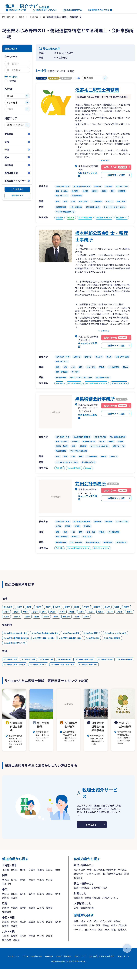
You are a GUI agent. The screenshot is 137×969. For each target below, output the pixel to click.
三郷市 (27, 616)
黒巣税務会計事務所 (95, 398)
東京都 (49, 879)
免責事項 (49, 956)
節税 (126, 873)
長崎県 (23, 935)
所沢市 (57, 607)
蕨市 (44, 611)
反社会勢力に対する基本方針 (101, 956)
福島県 (58, 869)
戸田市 (52, 611)
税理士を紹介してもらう (44, 10)
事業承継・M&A (99, 887)
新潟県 (5, 893)
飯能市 (67, 607)
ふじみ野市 (34, 17)
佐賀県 (14, 935)
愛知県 (14, 897)
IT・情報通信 (80, 925)
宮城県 (31, 869)
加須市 (76, 607)
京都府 (14, 907)
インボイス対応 (92, 873)
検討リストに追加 (116, 175)
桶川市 (110, 611)
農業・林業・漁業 (93, 929)
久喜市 (119, 611)
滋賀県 (49, 907)
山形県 (49, 869)
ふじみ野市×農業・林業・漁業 (62, 664)
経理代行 (78, 873)
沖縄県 (16, 939)
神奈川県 (6, 883)
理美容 (105, 925)
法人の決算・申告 (83, 869)
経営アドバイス (110, 897)
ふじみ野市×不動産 (105, 659)
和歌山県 (6, 911)
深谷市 (6, 611)
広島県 (31, 921)
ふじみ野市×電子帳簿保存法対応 (16, 638)
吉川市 (76, 616)
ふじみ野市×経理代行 (92, 633)
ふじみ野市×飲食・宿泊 (84, 659)
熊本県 (31, 935)
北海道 (5, 869)
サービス (78, 929)
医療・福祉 (110, 929)
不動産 (116, 921)
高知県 (14, 925)
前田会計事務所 (90, 483)
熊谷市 (28, 607)
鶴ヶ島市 (66, 616)
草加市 (25, 611)
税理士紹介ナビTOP (15, 10)
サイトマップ (13, 956)
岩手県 (23, 869)
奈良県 (31, 907)
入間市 (62, 611)
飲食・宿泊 (105, 921)
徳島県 (49, 921)
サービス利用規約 (63, 956)
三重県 (40, 907)
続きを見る (105, 160)
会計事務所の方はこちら (98, 10)
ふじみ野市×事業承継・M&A (70, 638)
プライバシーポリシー (32, 956)
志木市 (81, 611)
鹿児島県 (6, 939)
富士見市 (17, 616)
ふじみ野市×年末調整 (71, 633)
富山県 (14, 893)
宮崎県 (49, 935)
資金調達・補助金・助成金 (87, 897)
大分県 (40, 935)
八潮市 (6, 616)
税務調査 (78, 877)
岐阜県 (58, 893)
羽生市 (116, 607)
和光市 (91, 611)
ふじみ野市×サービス (38, 664)
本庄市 (86, 607)
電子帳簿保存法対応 (112, 873)
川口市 (38, 607)
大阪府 (5, 907)
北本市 (129, 611)
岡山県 (23, 921)
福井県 (31, 893)
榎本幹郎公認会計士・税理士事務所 (101, 236)
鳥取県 (5, 921)
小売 (89, 921)
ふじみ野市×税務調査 (112, 638)
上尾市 (16, 611)
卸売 (96, 921)
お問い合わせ (123, 956)
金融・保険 (94, 925)
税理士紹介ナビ (8, 17)
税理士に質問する (72, 10)
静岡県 (5, 897)
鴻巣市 (126, 607)
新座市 (100, 611)
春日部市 (97, 607)
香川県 (58, 921)
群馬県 (23, 879)
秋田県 (40, 869)
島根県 (14, 921)
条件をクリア (17, 195)
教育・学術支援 (119, 925)
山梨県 (40, 893)
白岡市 (86, 616)
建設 (76, 921)
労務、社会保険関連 (84, 907)
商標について (80, 956)
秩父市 (48, 607)
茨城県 (5, 879)
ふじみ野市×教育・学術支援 (14, 664)
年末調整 (122, 869)
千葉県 (40, 879)
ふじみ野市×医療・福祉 (88, 664)
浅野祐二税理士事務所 (97, 90)
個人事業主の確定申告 (105, 869)
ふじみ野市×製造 (28, 659)
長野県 (49, 893)
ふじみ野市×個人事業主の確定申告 (45, 633)
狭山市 (107, 607)
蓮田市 (36, 616)
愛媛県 (5, 925)
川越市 (19, 607)
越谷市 (35, 611)
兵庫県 (23, 907)
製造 (83, 921)
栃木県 (14, 879)
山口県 (40, 921)
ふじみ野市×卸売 (64, 659)
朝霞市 (71, 611)
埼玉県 (21, 17)
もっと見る (91, 824)
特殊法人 (122, 929)
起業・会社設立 (81, 887)
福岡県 (5, 935)
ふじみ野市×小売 (46, 659)
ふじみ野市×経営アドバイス (14, 643)
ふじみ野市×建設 (10, 659)
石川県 (23, 893)
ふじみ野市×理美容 (124, 659)
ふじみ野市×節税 (92, 638)
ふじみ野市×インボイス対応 (115, 633)
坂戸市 (46, 616)
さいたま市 (8, 607)
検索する (19, 189)
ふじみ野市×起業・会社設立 (44, 638)
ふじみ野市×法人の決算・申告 (15, 633)
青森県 (14, 869)
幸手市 (56, 616)
